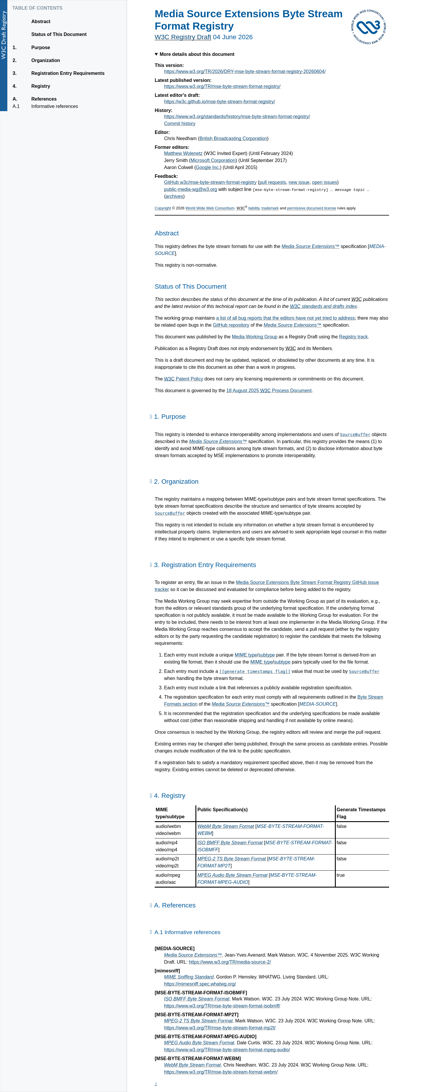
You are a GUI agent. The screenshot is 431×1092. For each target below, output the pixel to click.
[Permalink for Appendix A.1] (150, 931)
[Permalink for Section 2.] (150, 481)
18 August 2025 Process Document (269, 390)
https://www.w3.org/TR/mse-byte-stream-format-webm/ (221, 1071)
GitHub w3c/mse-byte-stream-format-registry (210, 182)
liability (254, 208)
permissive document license (311, 208)
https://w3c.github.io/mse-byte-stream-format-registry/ (219, 101)
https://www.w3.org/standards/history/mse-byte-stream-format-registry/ (237, 116)
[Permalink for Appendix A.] (150, 905)
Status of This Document (58, 34)
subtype (266, 654)
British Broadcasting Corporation (233, 138)
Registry (40, 86)
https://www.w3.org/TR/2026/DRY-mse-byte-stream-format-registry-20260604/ (245, 71)
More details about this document (197, 54)
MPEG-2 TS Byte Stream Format (231, 858)
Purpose (40, 47)
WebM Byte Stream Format (225, 826)
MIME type (246, 654)
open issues (324, 182)
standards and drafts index (323, 306)
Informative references (54, 106)
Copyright (163, 208)
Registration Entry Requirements (68, 73)
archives (174, 196)
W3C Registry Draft (183, 37)
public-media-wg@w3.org (190, 189)
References (44, 99)
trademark (270, 208)
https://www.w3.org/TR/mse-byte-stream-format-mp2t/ (220, 1027)
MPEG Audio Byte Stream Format (232, 875)
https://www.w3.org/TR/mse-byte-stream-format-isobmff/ (222, 1005)
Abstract (40, 21)
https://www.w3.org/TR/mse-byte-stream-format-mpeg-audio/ (227, 1049)
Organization (45, 60)
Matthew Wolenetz (183, 153)
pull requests (272, 182)
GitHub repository (231, 325)
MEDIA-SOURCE (317, 704)
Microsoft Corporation (213, 160)
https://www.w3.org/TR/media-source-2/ (230, 962)
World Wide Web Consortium (209, 208)
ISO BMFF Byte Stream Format (230, 842)
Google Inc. (208, 167)
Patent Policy (183, 378)
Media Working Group (254, 336)
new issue (299, 182)
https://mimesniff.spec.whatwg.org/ (200, 983)
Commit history (179, 123)
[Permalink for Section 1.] (150, 416)
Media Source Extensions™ (310, 246)
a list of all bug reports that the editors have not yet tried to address (285, 318)
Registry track (353, 336)
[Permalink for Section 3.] (150, 564)
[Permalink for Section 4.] (150, 795)
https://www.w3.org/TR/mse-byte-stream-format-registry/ (222, 86)
